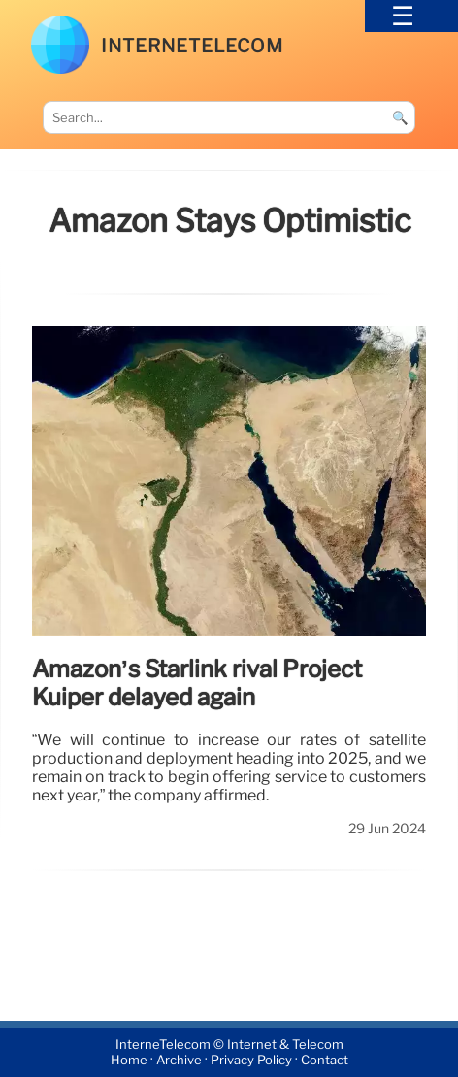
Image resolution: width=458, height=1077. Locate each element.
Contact (324, 1061)
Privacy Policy (251, 1061)
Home (129, 1061)
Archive (179, 1061)
